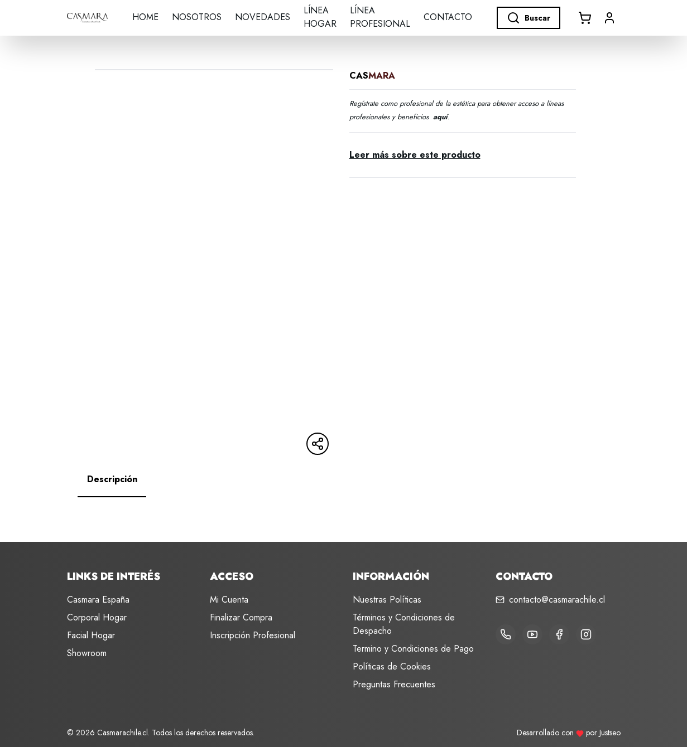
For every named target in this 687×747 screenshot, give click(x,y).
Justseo (610, 732)
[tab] (112, 479)
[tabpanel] (344, 508)
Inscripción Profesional (252, 635)
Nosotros (197, 17)
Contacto (448, 17)
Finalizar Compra (241, 617)
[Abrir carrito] (585, 18)
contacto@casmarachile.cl (557, 599)
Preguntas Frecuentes (394, 684)
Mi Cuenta (229, 599)
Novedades (262, 17)
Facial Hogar (91, 635)
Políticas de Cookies (392, 666)
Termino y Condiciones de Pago (413, 648)
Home (145, 17)
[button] (609, 18)
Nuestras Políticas (387, 599)
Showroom (87, 653)
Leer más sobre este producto (415, 154)
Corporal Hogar (97, 617)
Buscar (528, 18)
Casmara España (98, 599)
